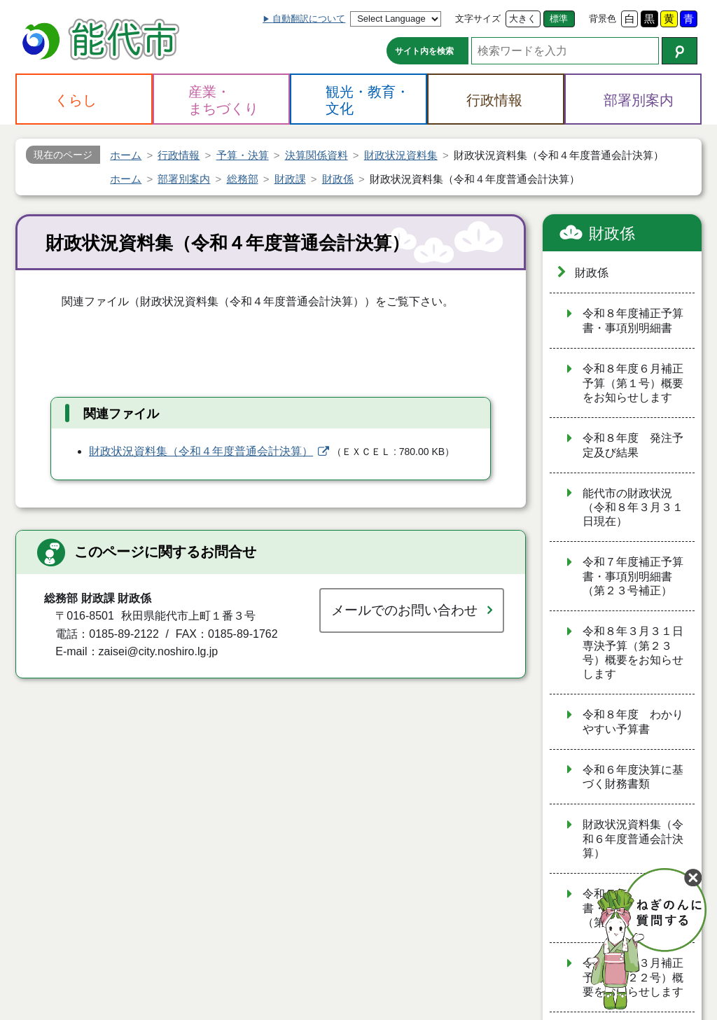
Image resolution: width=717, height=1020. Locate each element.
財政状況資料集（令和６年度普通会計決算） (633, 838)
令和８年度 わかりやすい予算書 (633, 721)
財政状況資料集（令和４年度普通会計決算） (201, 451)
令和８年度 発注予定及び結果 (633, 445)
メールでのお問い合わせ (404, 610)
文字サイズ (478, 18)
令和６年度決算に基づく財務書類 (633, 777)
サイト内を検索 (424, 51)
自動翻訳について (308, 18)
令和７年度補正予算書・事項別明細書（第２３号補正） (633, 576)
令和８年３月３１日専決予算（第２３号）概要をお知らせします (633, 652)
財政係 (612, 233)
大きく (522, 18)
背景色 (602, 18)
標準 (559, 18)
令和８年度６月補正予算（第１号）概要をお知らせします (633, 383)
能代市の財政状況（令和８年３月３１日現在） (633, 507)
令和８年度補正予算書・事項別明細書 (633, 320)
